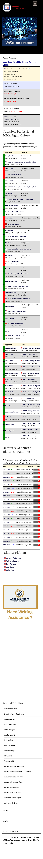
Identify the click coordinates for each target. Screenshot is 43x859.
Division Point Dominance (14, 714)
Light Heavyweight (11, 724)
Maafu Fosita (9, 243)
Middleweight (9, 730)
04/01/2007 (6, 496)
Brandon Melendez (11, 205)
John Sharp (11, 570)
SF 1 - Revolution (13, 261)
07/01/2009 (6, 473)
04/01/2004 (6, 533)
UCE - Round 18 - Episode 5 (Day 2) (19, 249)
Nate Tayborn (9, 318)
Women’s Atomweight (12, 798)
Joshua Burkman (10, 292)
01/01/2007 (6, 499)
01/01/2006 (6, 514)
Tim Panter (9, 193)
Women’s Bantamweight (13, 782)
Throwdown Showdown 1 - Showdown (20, 199)
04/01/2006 (6, 511)
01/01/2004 (6, 537)
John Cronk (9, 181)
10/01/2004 (6, 526)
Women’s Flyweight (11, 787)
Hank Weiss (9, 230)
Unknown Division (11, 803)
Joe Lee (7, 331)
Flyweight (8, 756)
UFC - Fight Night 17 (15, 174)
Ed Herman (9, 255)
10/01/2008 (6, 484)
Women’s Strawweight (12, 792)
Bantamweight (9, 751)
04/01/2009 (6, 477)
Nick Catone (18, 111)
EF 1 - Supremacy (13, 224)
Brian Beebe (9, 269)
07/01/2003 (6, 545)
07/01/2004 (6, 530)
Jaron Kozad (9, 306)
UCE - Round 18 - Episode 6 (17, 236)
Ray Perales (11, 564)
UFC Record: (8, 117)
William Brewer (12, 561)
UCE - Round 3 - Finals (15, 323)
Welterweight (9, 735)
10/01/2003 (6, 541)
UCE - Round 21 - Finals (16, 212)
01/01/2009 (6, 481)
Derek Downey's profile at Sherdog (17, 69)
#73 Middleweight (10, 101)
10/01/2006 (6, 503)
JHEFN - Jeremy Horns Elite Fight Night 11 (22, 162)
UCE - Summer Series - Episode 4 (19, 298)
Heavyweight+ (9, 719)
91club (5, 810)
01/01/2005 (6, 522)
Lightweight (8, 740)
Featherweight (9, 745)
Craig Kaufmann (10, 156)
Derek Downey (9, 58)
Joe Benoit (10, 567)
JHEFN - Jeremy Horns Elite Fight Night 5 (22, 187)
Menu (35, 3)
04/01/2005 (6, 518)
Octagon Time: (8, 119)
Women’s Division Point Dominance (17, 771)
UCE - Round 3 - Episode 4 (16, 336)
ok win (5, 821)
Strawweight (9, 761)
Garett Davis (9, 218)
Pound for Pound (10, 709)
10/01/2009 (6, 469)
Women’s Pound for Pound (14, 766)
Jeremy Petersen (13, 558)
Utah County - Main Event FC (18, 274)
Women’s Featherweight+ (14, 777)
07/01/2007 (6, 492)
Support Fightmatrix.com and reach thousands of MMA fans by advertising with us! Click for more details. (21, 840)
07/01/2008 (6, 488)
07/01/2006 (6, 507)
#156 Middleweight (10, 94)
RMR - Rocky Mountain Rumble (18, 286)
